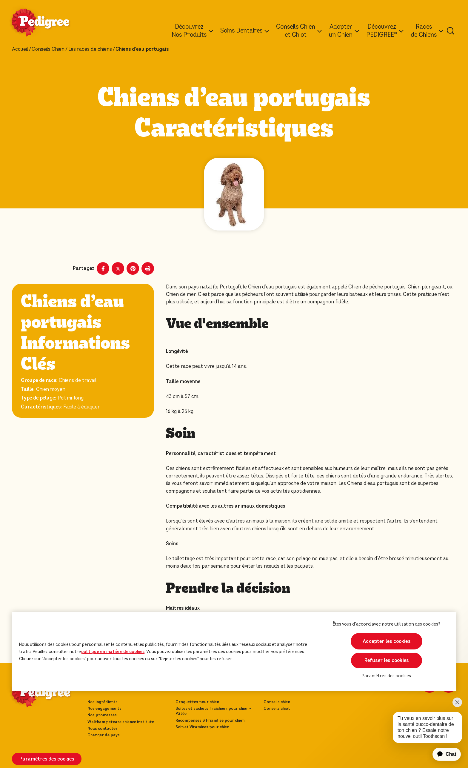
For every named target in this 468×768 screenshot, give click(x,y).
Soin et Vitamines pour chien (202, 726)
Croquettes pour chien (197, 701)
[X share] (118, 268)
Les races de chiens (90, 49)
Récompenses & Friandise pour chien (210, 720)
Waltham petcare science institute (120, 721)
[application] (443, 754)
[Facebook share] (103, 268)
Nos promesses (102, 715)
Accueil (20, 49)
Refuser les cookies (386, 660)
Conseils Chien (48, 49)
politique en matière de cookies (112, 652)
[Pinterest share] (133, 268)
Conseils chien (277, 701)
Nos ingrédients (102, 701)
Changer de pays (103, 735)
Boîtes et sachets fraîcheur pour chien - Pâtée (213, 711)
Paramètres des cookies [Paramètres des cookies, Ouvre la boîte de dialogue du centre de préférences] (386, 676)
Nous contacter (102, 728)
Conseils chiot (277, 708)
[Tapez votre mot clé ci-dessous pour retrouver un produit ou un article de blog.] (451, 31)
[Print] (147, 268)
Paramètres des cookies (46, 758)
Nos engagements (104, 708)
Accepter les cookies (386, 641)
